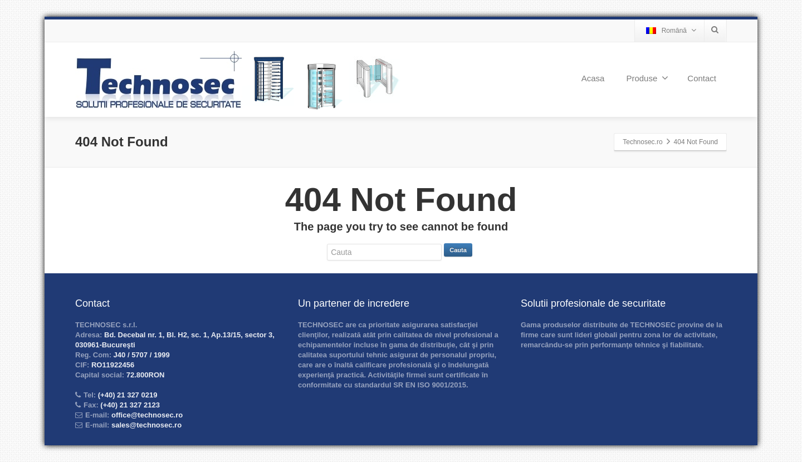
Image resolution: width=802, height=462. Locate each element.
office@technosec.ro (147, 415)
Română (671, 30)
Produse (647, 78)
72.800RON (144, 375)
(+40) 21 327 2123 (129, 405)
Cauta (458, 250)
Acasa (593, 78)
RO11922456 (111, 365)
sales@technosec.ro (146, 425)
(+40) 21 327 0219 (126, 395)
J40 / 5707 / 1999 (140, 355)
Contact (701, 78)
